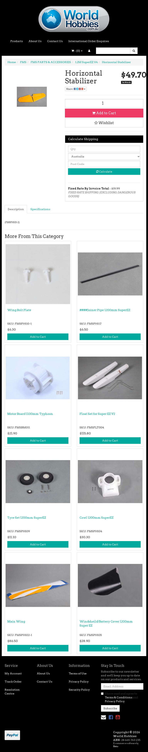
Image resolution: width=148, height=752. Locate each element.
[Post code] (104, 164)
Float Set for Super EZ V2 (97, 414)
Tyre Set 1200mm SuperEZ (26, 517)
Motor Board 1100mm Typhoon (30, 414)
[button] (104, 122)
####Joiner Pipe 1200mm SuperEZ (105, 310)
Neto (115, 746)
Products (16, 41)
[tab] (16, 209)
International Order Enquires (88, 41)
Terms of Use (78, 673)
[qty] (104, 149)
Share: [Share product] (75, 88)
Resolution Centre (12, 691)
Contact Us (55, 41)
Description (16, 209)
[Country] (104, 156)
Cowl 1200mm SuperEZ (97, 517)
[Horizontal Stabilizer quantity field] (104, 103)
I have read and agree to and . (119, 697)
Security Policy (79, 689)
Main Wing (16, 621)
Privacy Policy (79, 681)
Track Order (13, 681)
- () (76, 50)
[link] (111, 717)
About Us (35, 41)
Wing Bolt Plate (19, 310)
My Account (13, 673)
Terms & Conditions (118, 697)
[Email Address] (122, 686)
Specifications (40, 209)
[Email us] (103, 717)
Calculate (104, 171)
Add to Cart (104, 113)
